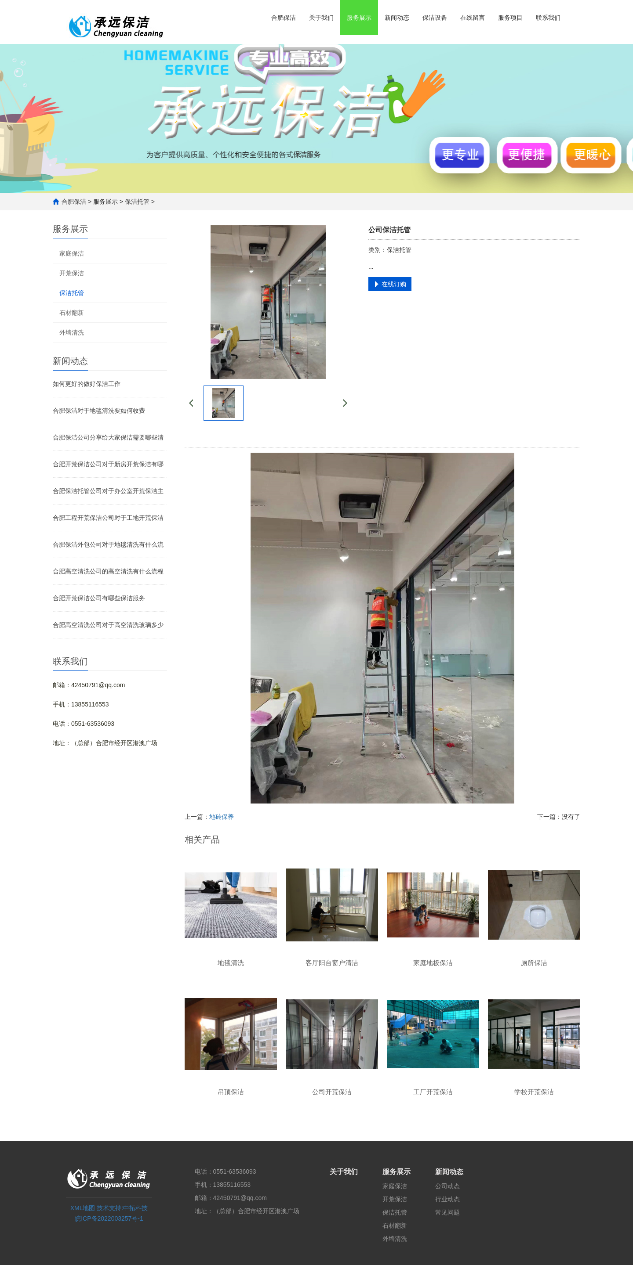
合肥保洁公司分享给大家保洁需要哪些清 (108, 437)
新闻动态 (397, 17)
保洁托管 (137, 201)
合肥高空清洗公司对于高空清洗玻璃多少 (108, 624)
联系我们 (548, 17)
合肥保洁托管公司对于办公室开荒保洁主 (108, 490)
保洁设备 (434, 17)
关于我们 (321, 17)
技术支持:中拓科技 (122, 1207)
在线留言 (472, 17)
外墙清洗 (71, 332)
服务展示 (359, 17)
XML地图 (82, 1207)
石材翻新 (71, 312)
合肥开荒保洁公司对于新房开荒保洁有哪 (108, 464)
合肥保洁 (283, 17)
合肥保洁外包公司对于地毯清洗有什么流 (108, 544)
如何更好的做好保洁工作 (86, 383)
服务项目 (510, 17)
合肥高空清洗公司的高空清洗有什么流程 (108, 571)
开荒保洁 (71, 273)
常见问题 (447, 1212)
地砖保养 (221, 816)
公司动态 (447, 1185)
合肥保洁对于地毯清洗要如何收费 (99, 410)
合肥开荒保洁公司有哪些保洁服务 (99, 598)
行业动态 (447, 1199)
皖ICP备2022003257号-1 (109, 1218)
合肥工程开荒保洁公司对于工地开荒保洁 (108, 517)
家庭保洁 (71, 253)
